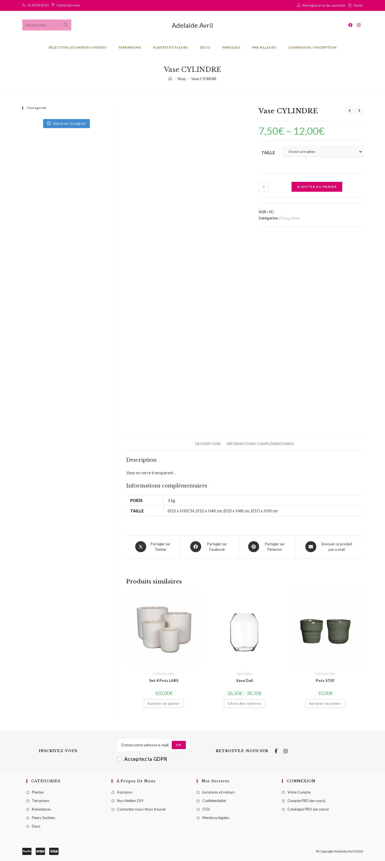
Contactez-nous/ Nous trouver (141, 808)
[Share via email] (329, 546)
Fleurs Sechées (43, 817)
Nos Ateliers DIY (130, 800)
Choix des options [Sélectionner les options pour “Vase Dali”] (244, 703)
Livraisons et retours (218, 791)
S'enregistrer (311, 5)
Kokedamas (41, 808)
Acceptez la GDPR (142, 758)
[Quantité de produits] (263, 187)
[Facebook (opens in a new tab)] (350, 25)
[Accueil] (170, 79)
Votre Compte (299, 791)
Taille (268, 152)
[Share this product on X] (153, 546)
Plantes (38, 791)
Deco (285, 218)
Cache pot (160, 673)
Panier (358, 5)
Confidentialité (214, 800)
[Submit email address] (178, 744)
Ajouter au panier (316, 187)
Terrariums (40, 800)
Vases (295, 218)
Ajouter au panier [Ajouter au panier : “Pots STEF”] (325, 703)
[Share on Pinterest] (267, 546)
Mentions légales (215, 817)
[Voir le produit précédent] (350, 110)
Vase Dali (244, 679)
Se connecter (336, 5)
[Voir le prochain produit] (359, 110)
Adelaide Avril (192, 25)
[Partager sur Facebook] (210, 546)
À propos (124, 791)
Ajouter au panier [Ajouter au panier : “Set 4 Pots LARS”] (163, 703)
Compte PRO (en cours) (306, 800)
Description (207, 444)
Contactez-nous (68, 5)
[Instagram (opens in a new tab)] (359, 25)
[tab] (207, 443)
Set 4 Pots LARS (163, 679)
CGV (206, 808)
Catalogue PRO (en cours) (308, 808)
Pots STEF (325, 679)
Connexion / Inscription (312, 47)
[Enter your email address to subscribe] (153, 744)
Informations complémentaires (260, 444)
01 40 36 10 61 (38, 5)
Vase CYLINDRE (204, 79)
